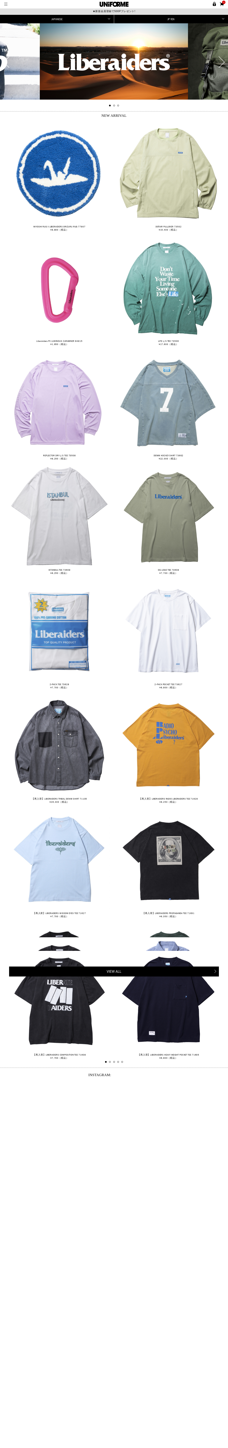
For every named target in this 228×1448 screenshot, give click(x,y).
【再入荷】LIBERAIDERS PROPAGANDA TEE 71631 (168, 913)
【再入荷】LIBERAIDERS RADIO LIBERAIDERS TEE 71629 (169, 798)
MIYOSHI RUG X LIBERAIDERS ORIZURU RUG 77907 (59, 226)
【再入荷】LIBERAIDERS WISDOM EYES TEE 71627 (59, 913)
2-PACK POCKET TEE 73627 (168, 684)
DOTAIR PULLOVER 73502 (168, 226)
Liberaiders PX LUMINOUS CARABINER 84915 (59, 341)
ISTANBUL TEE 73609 (59, 570)
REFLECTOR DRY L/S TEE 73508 (59, 455)
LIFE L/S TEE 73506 (168, 341)
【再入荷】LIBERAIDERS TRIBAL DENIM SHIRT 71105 (59, 798)
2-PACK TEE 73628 (59, 684)
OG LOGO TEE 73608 (168, 570)
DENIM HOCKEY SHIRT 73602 (168, 455)
